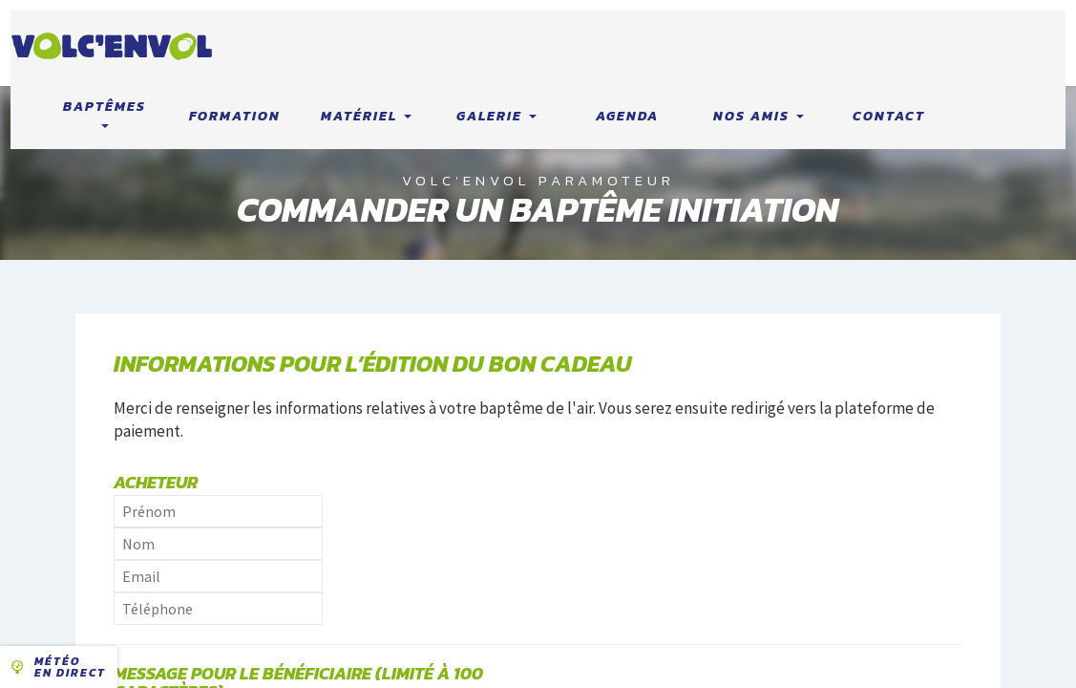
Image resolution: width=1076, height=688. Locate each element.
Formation (235, 116)
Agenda (627, 116)
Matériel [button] (366, 116)
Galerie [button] (496, 116)
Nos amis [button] (758, 116)
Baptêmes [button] (104, 113)
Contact (889, 116)
